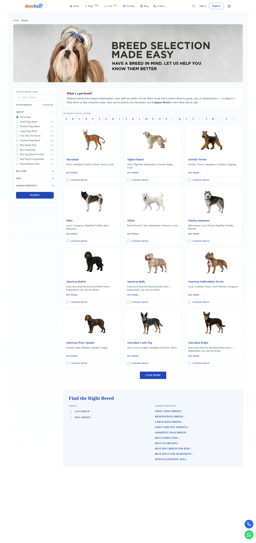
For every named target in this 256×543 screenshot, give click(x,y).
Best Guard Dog (167, 443)
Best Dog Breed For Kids (173, 448)
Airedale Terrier (197, 159)
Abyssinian (72, 159)
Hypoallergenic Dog (171, 459)
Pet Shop (129, 6)
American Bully (136, 281)
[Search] (194, 6)
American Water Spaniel (80, 342)
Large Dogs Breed (169, 422)
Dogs (91, 5)
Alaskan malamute (198, 220)
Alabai (131, 220)
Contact (159, 6)
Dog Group (80, 417)
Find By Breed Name (27, 92)
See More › (72, 173)
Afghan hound (135, 159)
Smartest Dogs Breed (171, 432)
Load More (153, 375)
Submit (35, 195)
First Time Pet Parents (172, 427)
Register (216, 6)
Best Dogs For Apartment (174, 454)
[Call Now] (248, 523)
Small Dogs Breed (169, 411)
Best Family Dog (167, 438)
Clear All (48, 105)
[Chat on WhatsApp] (248, 534)
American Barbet (76, 281)
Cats (110, 5)
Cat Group (80, 411)
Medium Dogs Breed (170, 416)
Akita (69, 220)
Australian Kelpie (198, 342)
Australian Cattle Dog (139, 342)
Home (74, 6)
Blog (144, 6)
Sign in (202, 6)
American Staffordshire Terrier (206, 281)
